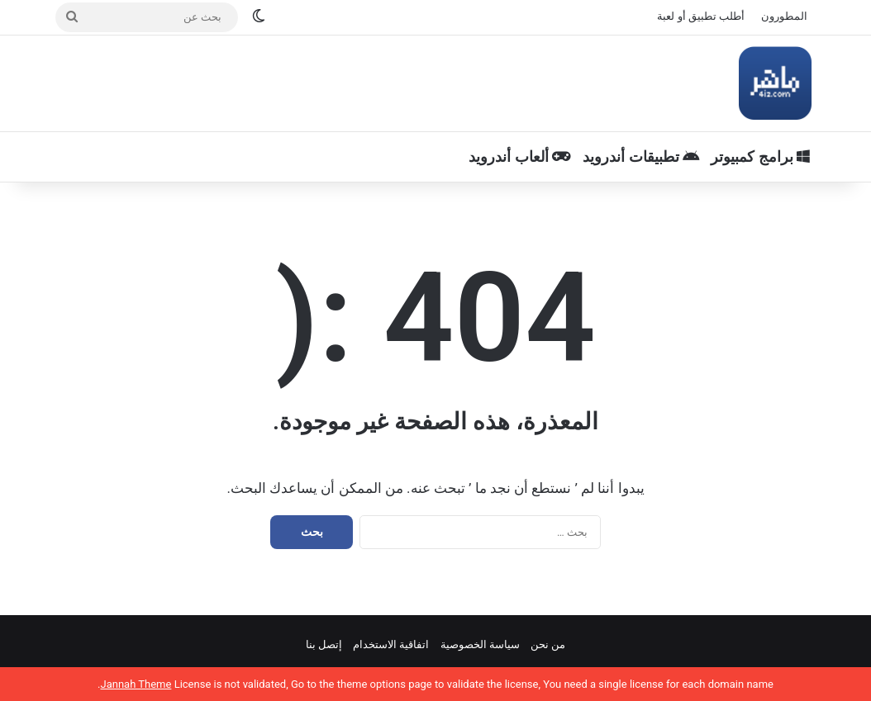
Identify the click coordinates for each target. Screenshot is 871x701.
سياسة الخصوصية (480, 644)
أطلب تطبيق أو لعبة (701, 16)
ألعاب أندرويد (520, 156)
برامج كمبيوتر (760, 156)
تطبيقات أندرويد (641, 156)
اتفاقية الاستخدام (391, 644)
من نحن (548, 644)
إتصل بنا (324, 644)
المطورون (784, 16)
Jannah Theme (135, 684)
